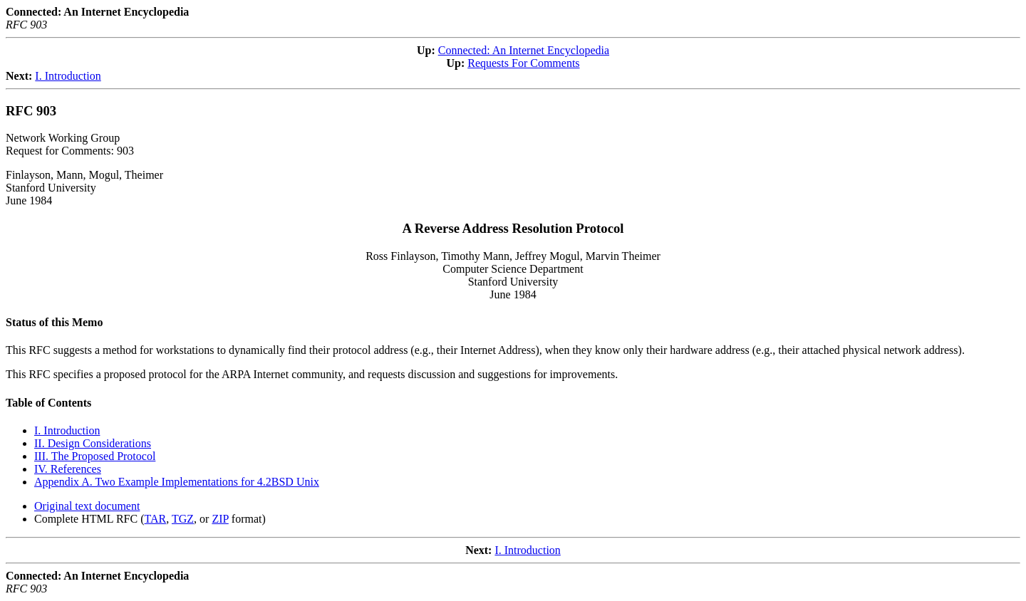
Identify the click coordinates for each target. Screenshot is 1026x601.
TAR (156, 519)
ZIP (220, 519)
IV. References (67, 469)
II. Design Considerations (92, 443)
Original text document (87, 506)
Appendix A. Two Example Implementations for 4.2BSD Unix (176, 482)
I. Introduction (67, 76)
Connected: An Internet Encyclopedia (523, 50)
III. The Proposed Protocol (94, 456)
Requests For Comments (523, 63)
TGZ (183, 519)
